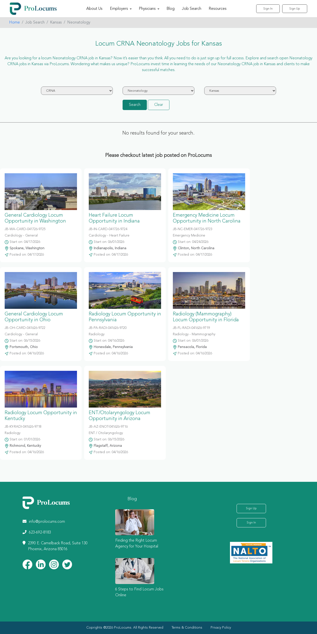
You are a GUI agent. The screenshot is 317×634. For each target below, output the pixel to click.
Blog (170, 9)
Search (134, 105)
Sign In (268, 8)
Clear (158, 105)
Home (14, 23)
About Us (94, 9)
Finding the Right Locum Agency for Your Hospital (136, 543)
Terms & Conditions (187, 627)
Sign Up (294, 8)
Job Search (191, 9)
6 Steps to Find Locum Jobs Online (139, 592)
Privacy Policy (221, 627)
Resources (218, 9)
